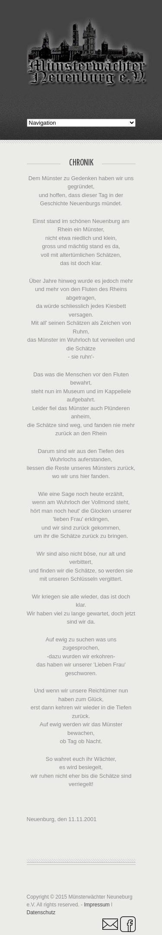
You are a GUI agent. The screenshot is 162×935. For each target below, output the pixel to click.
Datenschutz (41, 912)
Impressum (96, 905)
